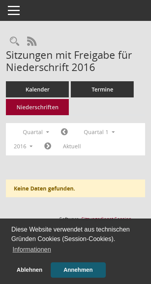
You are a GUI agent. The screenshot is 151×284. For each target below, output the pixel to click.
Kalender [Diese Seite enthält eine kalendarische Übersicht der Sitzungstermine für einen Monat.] (38, 89)
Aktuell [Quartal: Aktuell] (72, 146)
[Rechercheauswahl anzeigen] (14, 41)
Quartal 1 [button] (99, 132)
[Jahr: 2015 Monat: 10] (64, 132)
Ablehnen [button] (29, 270)
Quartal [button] (36, 132)
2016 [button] (23, 146)
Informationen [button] (32, 249)
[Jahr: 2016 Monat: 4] (48, 146)
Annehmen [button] (77, 270)
